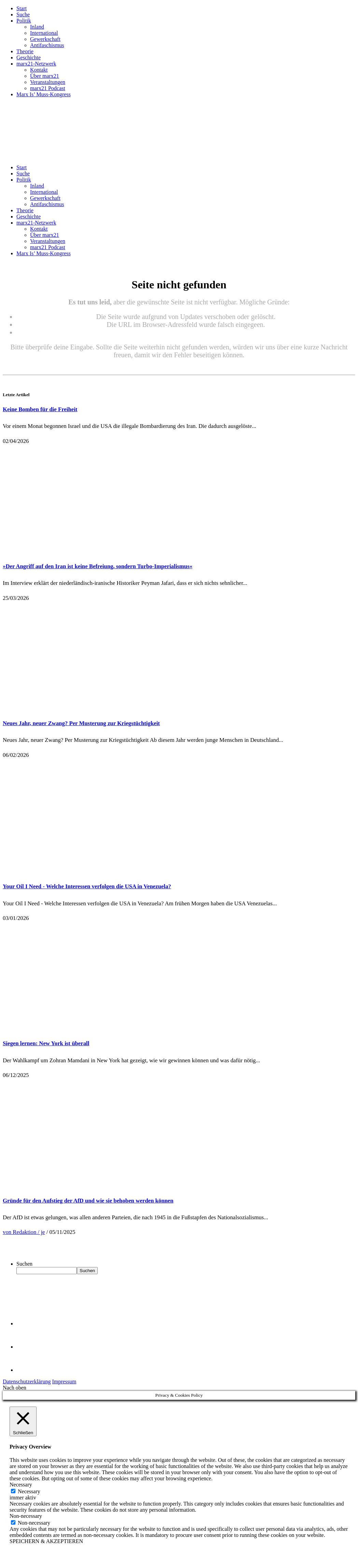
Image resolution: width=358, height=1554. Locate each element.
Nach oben (14, 1388)
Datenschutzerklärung (27, 1381)
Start (21, 8)
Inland (37, 27)
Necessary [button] (21, 1484)
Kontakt (39, 70)
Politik (23, 21)
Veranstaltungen (47, 82)
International (44, 33)
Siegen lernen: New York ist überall (46, 1043)
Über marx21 (44, 76)
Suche (23, 14)
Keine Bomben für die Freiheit (40, 409)
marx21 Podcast (47, 88)
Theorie (24, 51)
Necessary (29, 1491)
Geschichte (28, 57)
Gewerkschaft (45, 39)
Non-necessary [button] (26, 1516)
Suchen (24, 1264)
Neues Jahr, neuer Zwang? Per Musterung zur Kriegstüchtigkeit (81, 723)
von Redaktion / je (24, 1232)
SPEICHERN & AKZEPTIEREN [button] (46, 1541)
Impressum (64, 1381)
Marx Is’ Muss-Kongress (43, 94)
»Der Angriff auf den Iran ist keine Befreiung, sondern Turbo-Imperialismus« (97, 566)
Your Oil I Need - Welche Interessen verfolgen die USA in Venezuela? (87, 886)
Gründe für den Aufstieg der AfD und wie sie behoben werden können (88, 1200)
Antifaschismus (47, 45)
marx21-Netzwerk (36, 64)
